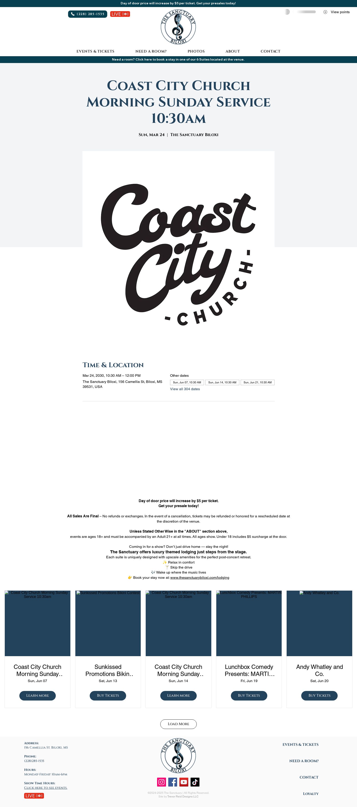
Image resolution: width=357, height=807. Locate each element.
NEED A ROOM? (304, 761)
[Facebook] (172, 782)
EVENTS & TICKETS (301, 744)
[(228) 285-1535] (87, 14)
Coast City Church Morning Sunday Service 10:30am (37, 670)
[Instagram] (161, 782)
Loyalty (311, 793)
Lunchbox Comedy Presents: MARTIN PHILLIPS (249, 670)
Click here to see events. (45, 788)
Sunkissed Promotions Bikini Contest (108, 670)
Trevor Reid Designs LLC (183, 796)
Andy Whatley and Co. (319, 670)
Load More (178, 723)
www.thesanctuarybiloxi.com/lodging (199, 577)
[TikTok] (195, 782)
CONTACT (309, 777)
